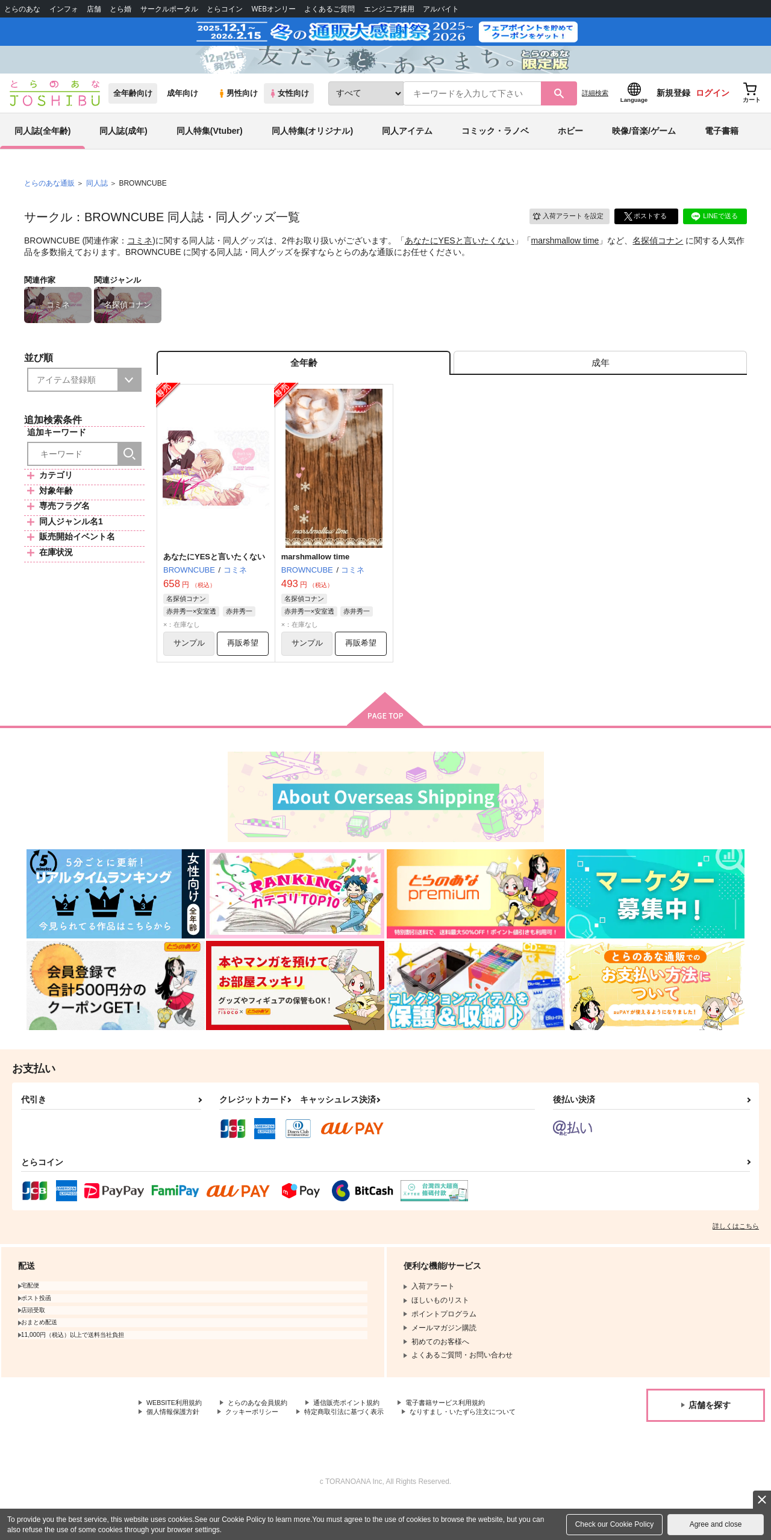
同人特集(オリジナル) (312, 147)
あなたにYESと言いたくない (459, 257)
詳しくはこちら (736, 1250)
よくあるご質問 (329, 9)
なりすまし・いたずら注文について (204, 1448)
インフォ (63, 9)
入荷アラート (563, 232)
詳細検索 (595, 109)
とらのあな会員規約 (266, 1427)
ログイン (712, 109)
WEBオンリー (273, 9)
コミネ (139, 257)
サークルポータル (169, 9)
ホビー (570, 147)
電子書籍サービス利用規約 (466, 1427)
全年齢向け (132, 109)
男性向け (237, 109)
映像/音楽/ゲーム (644, 147)
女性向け (289, 109)
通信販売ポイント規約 (361, 1427)
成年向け (182, 109)
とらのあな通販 (49, 199)
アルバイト (441, 9)
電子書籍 (721, 147)
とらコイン (225, 9)
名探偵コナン (657, 257)
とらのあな (22, 9)
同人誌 (97, 199)
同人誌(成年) (123, 147)
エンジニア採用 (389, 9)
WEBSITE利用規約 (177, 1427)
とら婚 (120, 9)
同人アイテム (407, 147)
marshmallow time (565, 257)
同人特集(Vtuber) (209, 147)
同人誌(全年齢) (42, 147)
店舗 (94, 9)
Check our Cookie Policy (614, 1524)
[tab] (600, 382)
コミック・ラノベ (495, 147)
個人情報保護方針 (175, 1437)
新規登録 (673, 109)
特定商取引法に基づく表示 (357, 1437)
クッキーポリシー (259, 1437)
